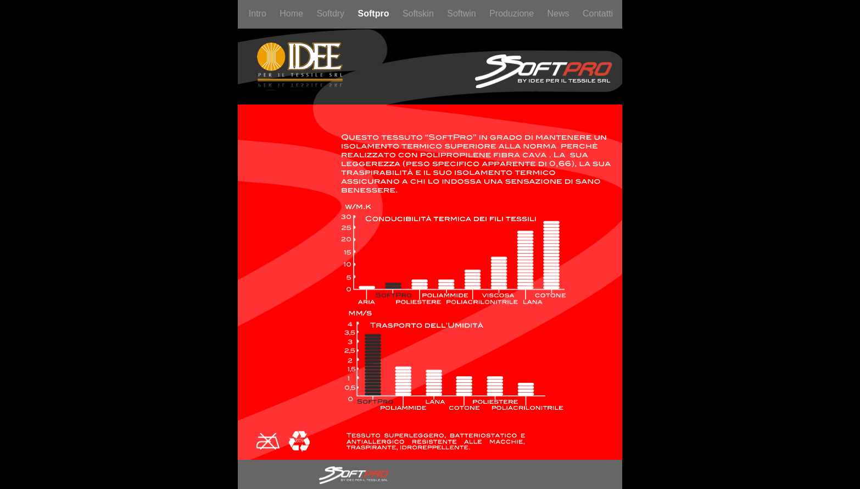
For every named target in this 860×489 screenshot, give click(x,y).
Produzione (512, 13)
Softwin (462, 13)
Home (292, 13)
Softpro (375, 13)
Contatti (598, 13)
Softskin (419, 13)
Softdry (331, 13)
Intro (259, 13)
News (560, 13)
